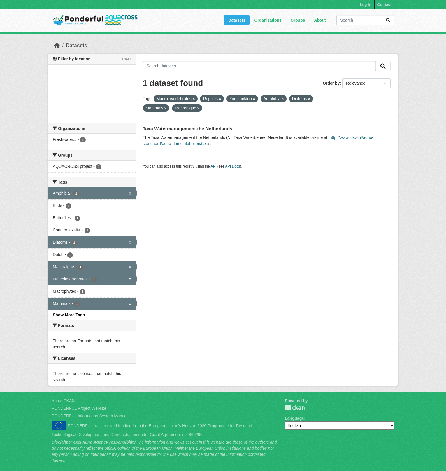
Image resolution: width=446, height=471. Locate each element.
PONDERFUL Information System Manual (89, 416)
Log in (365, 4)
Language (294, 418)
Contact (384, 4)
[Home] (57, 45)
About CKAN (63, 400)
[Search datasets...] (365, 20)
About (320, 20)
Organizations (267, 20)
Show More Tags (69, 315)
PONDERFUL (295, 407)
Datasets (236, 20)
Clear (126, 59)
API (214, 166)
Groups (298, 20)
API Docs (232, 166)
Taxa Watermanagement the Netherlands (188, 128)
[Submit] (388, 20)
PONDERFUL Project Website (79, 408)
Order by (331, 83)
